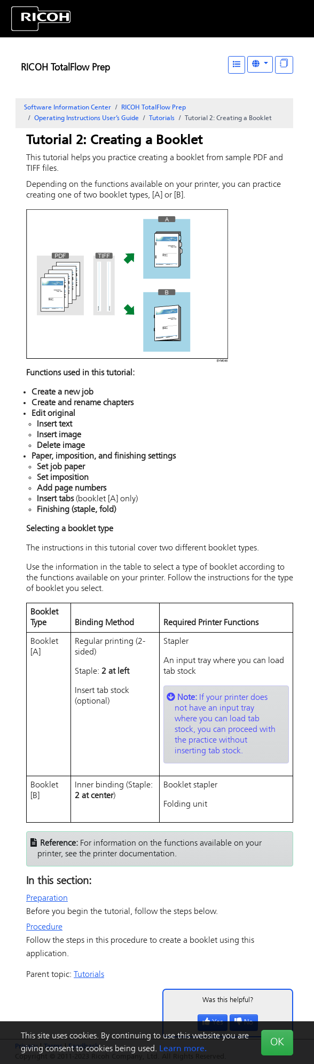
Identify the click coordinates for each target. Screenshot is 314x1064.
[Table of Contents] (236, 65)
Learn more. (183, 1049)
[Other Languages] (260, 64)
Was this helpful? (228, 1000)
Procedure (44, 927)
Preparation (47, 898)
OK (277, 1042)
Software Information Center (67, 108)
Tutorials (162, 118)
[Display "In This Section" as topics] (284, 65)
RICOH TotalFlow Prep (65, 68)
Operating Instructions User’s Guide (86, 118)
